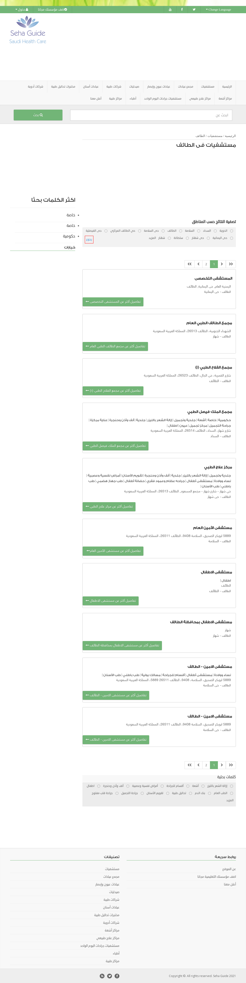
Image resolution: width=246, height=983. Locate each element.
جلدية (140, 420)
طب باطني (131, 674)
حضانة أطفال (135, 480)
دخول (21, 9)
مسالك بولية (150, 674)
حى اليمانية (211, 292)
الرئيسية (227, 86)
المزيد (152, 238)
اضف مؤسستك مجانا (52, 9)
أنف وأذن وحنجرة (121, 420)
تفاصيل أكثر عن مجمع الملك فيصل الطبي (116, 446)
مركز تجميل (198, 425)
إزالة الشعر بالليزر (159, 420)
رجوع (89, 239)
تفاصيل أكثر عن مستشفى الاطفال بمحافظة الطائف (122, 645)
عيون (183, 425)
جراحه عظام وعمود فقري (166, 480)
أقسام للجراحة (173, 674)
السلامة (214, 541)
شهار (216, 336)
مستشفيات (215, 135)
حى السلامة (211, 685)
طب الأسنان (210, 486)
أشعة (201, 420)
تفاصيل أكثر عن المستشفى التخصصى (113, 301)
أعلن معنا (95, 98)
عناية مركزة (98, 420)
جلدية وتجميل (185, 420)
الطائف (200, 135)
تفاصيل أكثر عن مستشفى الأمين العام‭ (113, 551)
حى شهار (213, 497)
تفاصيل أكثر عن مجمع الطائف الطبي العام (115, 346)
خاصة (212, 420)
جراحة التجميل (220, 425)
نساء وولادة (222, 480)
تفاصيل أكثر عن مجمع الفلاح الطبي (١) (113, 390)
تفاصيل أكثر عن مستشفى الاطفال (111, 601)
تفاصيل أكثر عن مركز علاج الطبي (109, 506)
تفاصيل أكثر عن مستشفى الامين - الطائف (116, 695)
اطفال (173, 425)
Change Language (218, 9)
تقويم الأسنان (132, 475)
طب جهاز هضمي (110, 480)
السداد (214, 436)
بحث (38, 114)
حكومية (224, 420)
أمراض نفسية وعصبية (104, 475)
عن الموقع (229, 869)
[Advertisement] (153, 46)
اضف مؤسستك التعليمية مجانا (216, 876)
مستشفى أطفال (199, 480)
